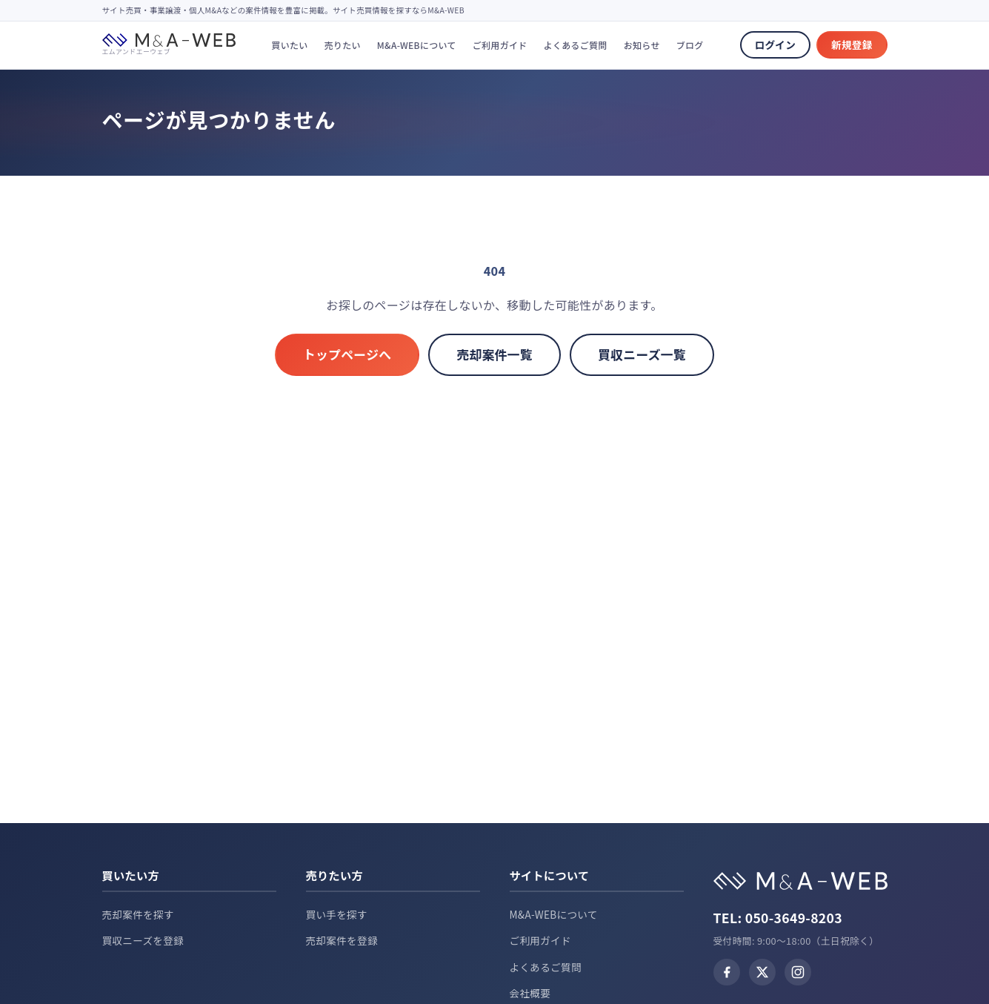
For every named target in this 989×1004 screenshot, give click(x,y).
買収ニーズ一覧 (642, 354)
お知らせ (642, 45)
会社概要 (530, 992)
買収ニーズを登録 (143, 940)
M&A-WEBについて (416, 45)
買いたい (289, 45)
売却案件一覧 (494, 354)
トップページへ (347, 354)
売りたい (342, 45)
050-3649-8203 (793, 917)
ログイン (775, 44)
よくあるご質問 (575, 45)
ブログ (690, 45)
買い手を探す (336, 914)
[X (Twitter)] (762, 972)
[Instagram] (798, 972)
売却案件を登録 (342, 940)
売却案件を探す (138, 914)
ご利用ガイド (500, 45)
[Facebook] (726, 972)
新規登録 (851, 44)
